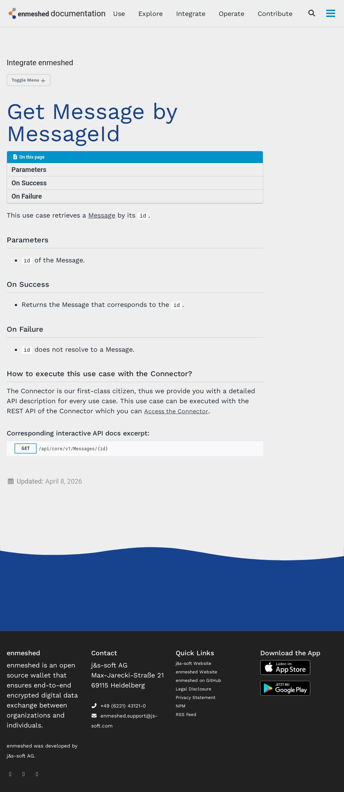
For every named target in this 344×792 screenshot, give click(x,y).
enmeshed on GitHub (202, 680)
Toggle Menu (27, 80)
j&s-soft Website (196, 663)
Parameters (29, 172)
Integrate (188, 13)
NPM (181, 705)
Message (101, 218)
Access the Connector (179, 427)
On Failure (27, 199)
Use (117, 13)
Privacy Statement (199, 697)
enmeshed (34, 14)
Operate (229, 13)
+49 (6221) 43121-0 (118, 706)
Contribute (272, 13)
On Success (29, 185)
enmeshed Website (199, 672)
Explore (148, 13)
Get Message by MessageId (92, 124)
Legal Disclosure (196, 688)
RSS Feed (187, 714)
